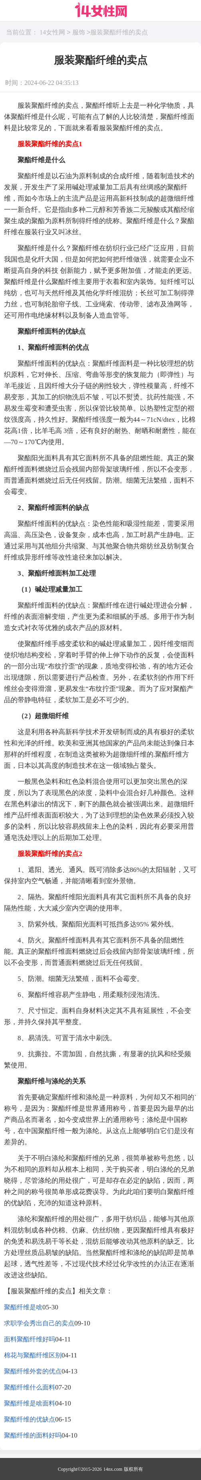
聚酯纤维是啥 (23, 1307)
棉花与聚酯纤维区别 (33, 1355)
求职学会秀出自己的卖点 (39, 1323)
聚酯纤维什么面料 (29, 1387)
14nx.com (113, 1469)
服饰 (78, 32)
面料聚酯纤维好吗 (29, 1339)
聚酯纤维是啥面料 (29, 1403)
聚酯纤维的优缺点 (29, 1419)
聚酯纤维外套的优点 (33, 1371)
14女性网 (52, 32)
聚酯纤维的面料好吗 (33, 1435)
